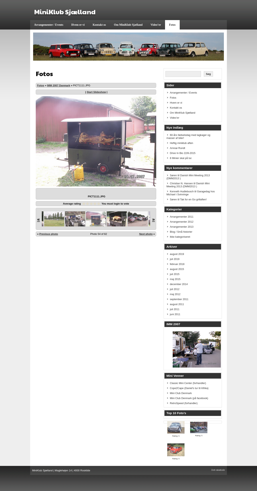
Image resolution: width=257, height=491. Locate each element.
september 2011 (179, 299)
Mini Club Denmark (181, 393)
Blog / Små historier (181, 231)
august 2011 (177, 304)
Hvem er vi (78, 24)
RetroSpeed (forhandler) (184, 403)
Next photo (146, 233)
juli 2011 (174, 309)
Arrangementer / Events (48, 24)
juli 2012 (174, 289)
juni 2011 (175, 314)
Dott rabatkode (218, 470)
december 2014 (179, 284)
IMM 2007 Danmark (58, 85)
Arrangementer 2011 (181, 216)
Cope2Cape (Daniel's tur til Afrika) (189, 388)
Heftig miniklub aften (181, 143)
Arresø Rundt (177, 148)
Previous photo (48, 233)
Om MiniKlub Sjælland (128, 24)
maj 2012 (175, 294)
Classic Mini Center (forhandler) (188, 383)
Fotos (172, 24)
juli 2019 (174, 259)
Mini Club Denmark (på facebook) (189, 398)
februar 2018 (177, 264)
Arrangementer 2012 (181, 221)
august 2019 (177, 254)
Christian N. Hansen (181, 183)
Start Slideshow (96, 92)
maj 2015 (175, 279)
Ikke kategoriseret (180, 236)
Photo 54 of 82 (98, 233)
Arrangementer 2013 (181, 226)
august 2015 (177, 269)
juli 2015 (174, 274)
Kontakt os (99, 24)
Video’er (156, 24)
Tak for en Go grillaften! (193, 199)
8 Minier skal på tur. (181, 158)
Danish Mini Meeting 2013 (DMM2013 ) (188, 185)
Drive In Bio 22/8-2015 (182, 153)
